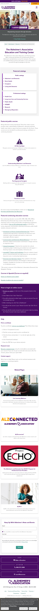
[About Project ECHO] (19, 462)
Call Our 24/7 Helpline (16, 1)
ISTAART (7, 104)
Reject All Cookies (33, 608)
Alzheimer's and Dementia (12, 78)
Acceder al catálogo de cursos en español (12, 280)
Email (3, 525)
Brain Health (8, 81)
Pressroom (31, 591)
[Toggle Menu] (37, 7)
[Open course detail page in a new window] (20, 144)
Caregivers (8, 84)
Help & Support (11, 44)
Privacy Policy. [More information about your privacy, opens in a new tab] (13, 606)
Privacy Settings (5, 608)
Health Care (8, 96)
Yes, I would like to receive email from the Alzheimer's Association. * (18, 531)
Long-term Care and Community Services (16, 99)
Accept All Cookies (23, 608)
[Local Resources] (19, 573)
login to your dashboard (18, 326)
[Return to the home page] (8, 7)
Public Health (9, 102)
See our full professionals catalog (18, 224)
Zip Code (4, 534)
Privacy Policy (25, 542)
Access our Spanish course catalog (10, 276)
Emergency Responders (11, 110)
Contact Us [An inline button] (4, 364)
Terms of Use (24, 591)
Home (6, 44)
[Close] (37, 600)
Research (7, 107)
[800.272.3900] (19, 566)
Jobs (5, 591)
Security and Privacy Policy (14, 591)
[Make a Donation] (19, 559)
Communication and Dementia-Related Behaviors (16, 239)
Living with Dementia (11, 86)
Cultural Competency (9, 246)
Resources (18, 44)
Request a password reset (7, 349)
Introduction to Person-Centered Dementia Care (16, 231)
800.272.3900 (24, 1)
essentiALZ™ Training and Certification (13, 252)
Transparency (16, 593)
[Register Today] (19, 391)
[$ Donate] (35, 3)
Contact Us (23, 593)
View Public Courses (20, 39)
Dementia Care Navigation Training (12, 258)
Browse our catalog (8, 291)
